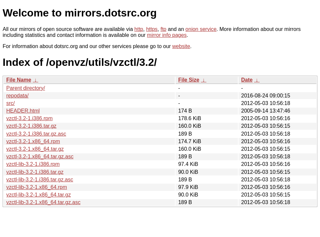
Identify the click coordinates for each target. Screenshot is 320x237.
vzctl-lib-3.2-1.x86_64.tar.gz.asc (43, 202)
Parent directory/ (25, 88)
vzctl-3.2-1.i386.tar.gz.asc (36, 134)
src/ (10, 103)
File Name (18, 80)
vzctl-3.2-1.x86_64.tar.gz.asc (40, 156)
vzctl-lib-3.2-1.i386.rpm (33, 164)
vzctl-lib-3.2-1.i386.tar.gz (34, 172)
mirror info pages (167, 35)
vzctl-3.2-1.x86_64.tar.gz (35, 149)
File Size (188, 80)
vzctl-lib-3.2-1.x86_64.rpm (36, 187)
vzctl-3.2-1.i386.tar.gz (31, 126)
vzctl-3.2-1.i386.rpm (29, 118)
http (138, 29)
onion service (200, 29)
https (152, 29)
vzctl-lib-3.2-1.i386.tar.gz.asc (39, 179)
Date (247, 80)
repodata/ (17, 95)
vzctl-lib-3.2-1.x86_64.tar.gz (38, 195)
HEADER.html (23, 111)
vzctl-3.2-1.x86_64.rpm (33, 141)
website (181, 46)
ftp (163, 29)
